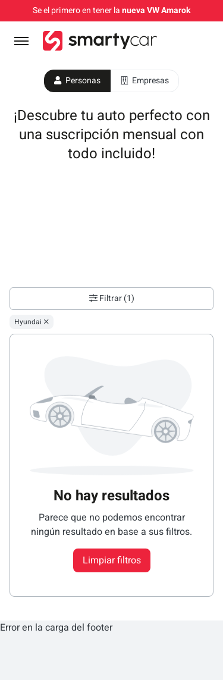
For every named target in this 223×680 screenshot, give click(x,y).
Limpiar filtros (112, 560)
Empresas (145, 80)
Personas (77, 80)
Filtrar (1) (111, 298)
